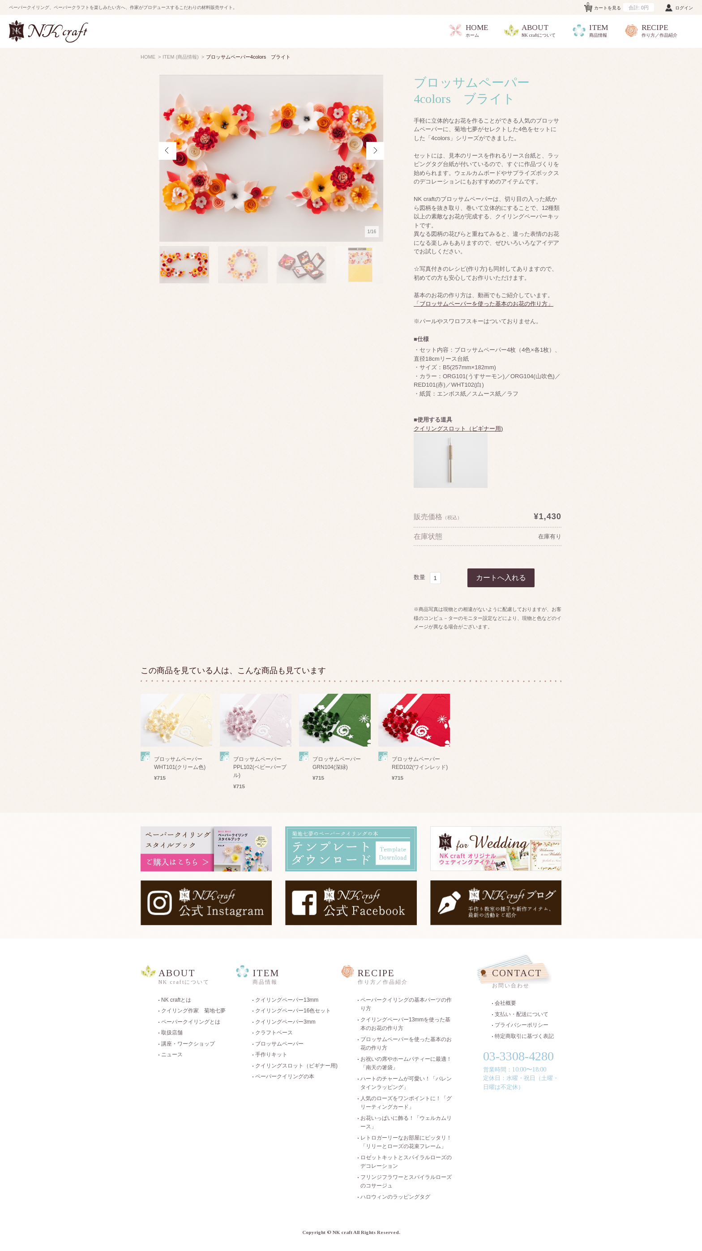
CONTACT (525, 979)
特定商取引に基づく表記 (524, 1036)
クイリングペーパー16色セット (293, 1011)
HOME (468, 31)
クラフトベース (274, 1032)
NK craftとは (176, 1000)
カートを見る (620, 6)
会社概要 (505, 1003)
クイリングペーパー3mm (285, 1022)
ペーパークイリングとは (190, 1022)
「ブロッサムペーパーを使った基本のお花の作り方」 (483, 303)
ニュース (172, 1054)
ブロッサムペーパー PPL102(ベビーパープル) (260, 767)
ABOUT (530, 31)
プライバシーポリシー (521, 1025)
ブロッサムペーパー (279, 1044)
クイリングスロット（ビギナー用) (458, 428)
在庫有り (549, 536)
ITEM (589, 31)
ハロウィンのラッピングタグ (395, 1197)
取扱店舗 (172, 1032)
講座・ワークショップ (188, 1044)
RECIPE (650, 31)
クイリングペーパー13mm (286, 1000)
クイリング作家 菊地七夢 (193, 1011)
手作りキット (271, 1054)
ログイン (684, 7)
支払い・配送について (521, 1014)
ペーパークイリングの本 (284, 1076)
